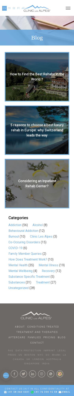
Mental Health (18, 265)
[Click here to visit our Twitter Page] (23, 373)
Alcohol (38, 225)
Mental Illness (48, 265)
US (20, 355)
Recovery (48, 271)
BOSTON (29, 355)
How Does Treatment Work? (27, 259)
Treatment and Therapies (37, 332)
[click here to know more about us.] (59, 373)
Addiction (15, 225)
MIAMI (56, 355)
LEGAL (62, 350)
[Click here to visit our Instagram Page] (41, 373)
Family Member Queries (25, 254)
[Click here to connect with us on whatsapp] (50, 373)
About (20, 326)
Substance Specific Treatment (29, 277)
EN (4, 8)
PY (18, 8)
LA (64, 355)
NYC (40, 355)
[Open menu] (68, 8)
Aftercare (16, 337)
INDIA (46, 363)
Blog (62, 337)
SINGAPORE (32, 363)
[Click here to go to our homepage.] (37, 8)
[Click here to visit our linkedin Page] (32, 373)
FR (9, 8)
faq (10, 350)
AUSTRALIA (53, 359)
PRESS (12, 355)
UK (28, 359)
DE (14, 8)
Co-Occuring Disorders (24, 242)
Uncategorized (18, 288)
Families (34, 337)
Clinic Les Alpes (41, 236)
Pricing (49, 337)
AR (23, 8)
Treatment (43, 282)
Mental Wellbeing (20, 271)
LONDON (38, 359)
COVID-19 (15, 248)
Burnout (13, 236)
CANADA (18, 359)
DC (48, 355)
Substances (16, 282)
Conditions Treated (43, 326)
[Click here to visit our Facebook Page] (14, 373)
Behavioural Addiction (23, 231)
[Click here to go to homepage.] (37, 315)
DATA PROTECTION (28, 350)
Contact (37, 342)
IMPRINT (49, 350)
